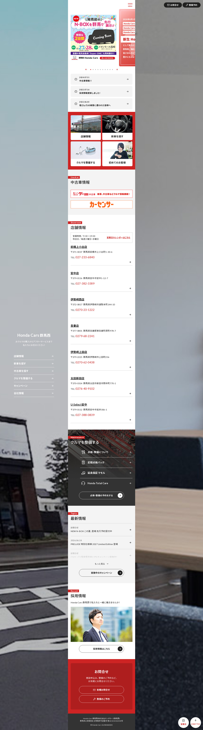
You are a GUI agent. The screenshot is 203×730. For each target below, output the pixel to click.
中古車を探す (21, 370)
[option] (93, 37)
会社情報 (19, 393)
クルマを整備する (23, 378)
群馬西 (34, 335)
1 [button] (90, 69)
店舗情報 (19, 356)
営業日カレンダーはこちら (118, 237)
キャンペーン (21, 385)
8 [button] (107, 69)
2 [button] (93, 69)
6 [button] (102, 69)
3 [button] (95, 69)
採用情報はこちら (101, 649)
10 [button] (112, 69)
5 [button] (100, 69)
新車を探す (20, 363)
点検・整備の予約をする (101, 495)
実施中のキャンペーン (101, 572)
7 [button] (105, 69)
